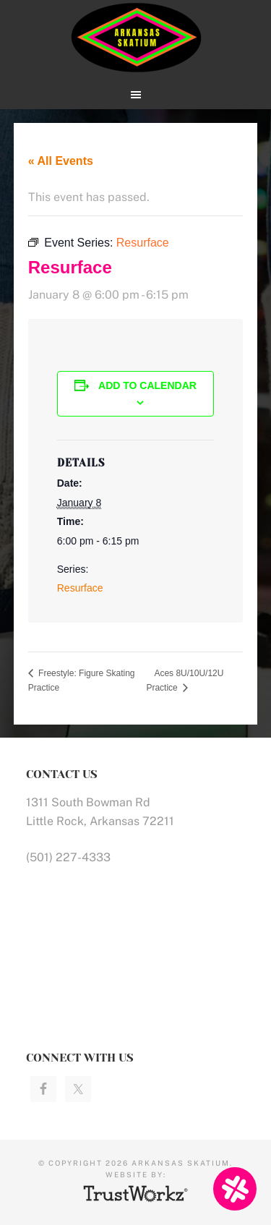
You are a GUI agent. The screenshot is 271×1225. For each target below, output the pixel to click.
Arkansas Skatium (136, 38)
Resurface (80, 588)
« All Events (60, 161)
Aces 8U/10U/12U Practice (184, 680)
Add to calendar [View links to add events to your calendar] (147, 385)
